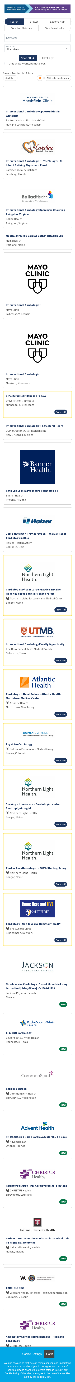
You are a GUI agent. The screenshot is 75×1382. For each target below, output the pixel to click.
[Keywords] (37, 38)
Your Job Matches (21, 28)
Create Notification (58, 77)
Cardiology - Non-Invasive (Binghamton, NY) (34, 924)
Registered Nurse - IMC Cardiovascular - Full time (36, 1185)
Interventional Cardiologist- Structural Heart (34, 425)
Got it (49, 1354)
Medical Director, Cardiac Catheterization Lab (34, 235)
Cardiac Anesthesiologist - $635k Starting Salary (36, 868)
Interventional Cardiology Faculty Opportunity (35, 644)
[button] (48, 58)
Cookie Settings (32, 1354)
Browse (34, 21)
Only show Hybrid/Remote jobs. (27, 63)
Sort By (9, 77)
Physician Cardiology (19, 744)
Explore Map (57, 21)
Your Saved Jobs (54, 28)
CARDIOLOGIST (15, 1288)
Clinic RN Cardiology (18, 1033)
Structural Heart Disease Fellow (26, 395)
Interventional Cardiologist (23, 305)
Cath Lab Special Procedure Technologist (32, 490)
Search (14, 21)
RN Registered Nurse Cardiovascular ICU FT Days (36, 1137)
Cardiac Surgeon (16, 1088)
